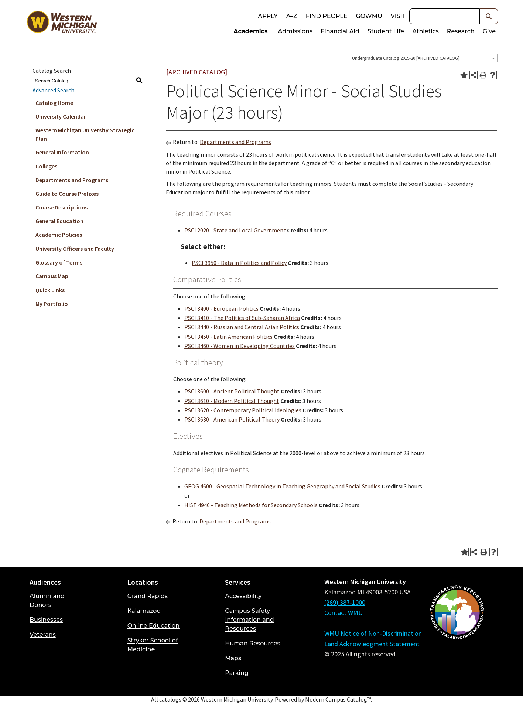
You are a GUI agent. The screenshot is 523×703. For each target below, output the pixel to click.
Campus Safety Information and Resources (249, 619)
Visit (398, 16)
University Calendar (60, 116)
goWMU (369, 16)
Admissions (295, 31)
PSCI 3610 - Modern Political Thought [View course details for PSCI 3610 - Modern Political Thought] (231, 401)
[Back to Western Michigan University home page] (61, 23)
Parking (237, 672)
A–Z (291, 16)
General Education (59, 221)
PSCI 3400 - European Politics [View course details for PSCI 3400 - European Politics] (221, 308)
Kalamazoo (144, 610)
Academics (250, 31)
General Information (62, 152)
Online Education (153, 625)
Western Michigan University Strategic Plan (84, 134)
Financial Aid (340, 31)
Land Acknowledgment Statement (372, 643)
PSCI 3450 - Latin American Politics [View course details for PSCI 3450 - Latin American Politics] (228, 336)
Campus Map (51, 276)
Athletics (425, 31)
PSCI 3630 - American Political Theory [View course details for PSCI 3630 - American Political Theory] (232, 419)
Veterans (43, 634)
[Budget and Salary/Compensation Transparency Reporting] (457, 631)
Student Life (386, 31)
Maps (233, 658)
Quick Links (50, 290)
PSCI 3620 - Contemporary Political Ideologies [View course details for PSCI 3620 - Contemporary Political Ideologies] (242, 410)
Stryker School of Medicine (152, 645)
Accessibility (243, 596)
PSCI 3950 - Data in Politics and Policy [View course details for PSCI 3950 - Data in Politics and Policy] (239, 262)
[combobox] (424, 58)
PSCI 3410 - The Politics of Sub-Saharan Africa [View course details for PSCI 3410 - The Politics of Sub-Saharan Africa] (242, 317)
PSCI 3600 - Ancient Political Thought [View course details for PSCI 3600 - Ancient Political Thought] (232, 391)
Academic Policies (58, 234)
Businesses (46, 619)
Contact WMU (343, 612)
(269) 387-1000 (344, 602)
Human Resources (252, 643)
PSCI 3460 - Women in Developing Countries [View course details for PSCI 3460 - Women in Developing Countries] (239, 345)
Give (489, 31)
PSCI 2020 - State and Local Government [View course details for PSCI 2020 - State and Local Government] (235, 230)
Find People (327, 16)
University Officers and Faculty (74, 248)
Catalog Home (54, 102)
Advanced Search (53, 90)
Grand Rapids (147, 596)
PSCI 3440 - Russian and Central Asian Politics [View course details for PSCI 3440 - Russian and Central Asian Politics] (241, 327)
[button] (489, 16)
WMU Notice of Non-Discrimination (373, 633)
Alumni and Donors (47, 600)
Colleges (46, 166)
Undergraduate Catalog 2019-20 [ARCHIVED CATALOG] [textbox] (405, 58)
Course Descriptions (61, 207)
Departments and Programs (71, 180)
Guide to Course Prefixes (67, 193)
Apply (267, 16)
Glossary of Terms (58, 262)
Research (461, 31)
